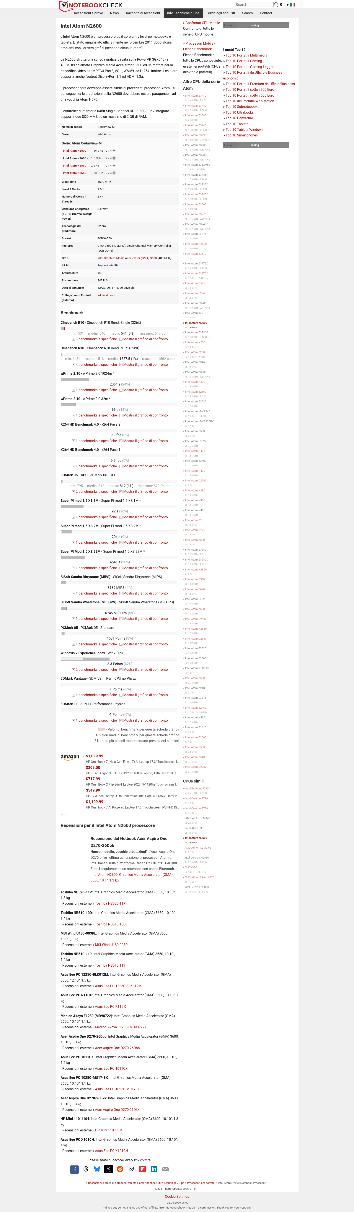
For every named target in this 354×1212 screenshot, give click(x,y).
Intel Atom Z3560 (195, 204)
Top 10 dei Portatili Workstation (250, 101)
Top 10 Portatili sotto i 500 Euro (250, 95)
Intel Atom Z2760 (195, 293)
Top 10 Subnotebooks (242, 107)
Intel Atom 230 (194, 520)
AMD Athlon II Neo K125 (199, 877)
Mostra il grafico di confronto (143, 339)
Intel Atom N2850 (74, 165)
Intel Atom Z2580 (195, 352)
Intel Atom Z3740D (196, 194)
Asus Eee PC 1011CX (111, 1068)
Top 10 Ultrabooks (240, 112)
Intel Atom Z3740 (195, 105)
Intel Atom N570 (195, 381)
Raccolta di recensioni (143, 13)
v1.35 (63, 814)
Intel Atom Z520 (195, 609)
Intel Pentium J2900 (197, 788)
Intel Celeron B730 (196, 798)
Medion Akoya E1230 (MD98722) (120, 1027)
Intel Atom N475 (195, 450)
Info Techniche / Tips (183, 13)
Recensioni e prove (88, 13)
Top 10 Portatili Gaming (244, 61)
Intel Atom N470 (195, 470)
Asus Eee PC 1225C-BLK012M (118, 986)
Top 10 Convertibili (240, 118)
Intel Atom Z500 (195, 747)
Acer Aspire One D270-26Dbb (117, 1048)
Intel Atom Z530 (195, 539)
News (114, 13)
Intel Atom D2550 (196, 638)
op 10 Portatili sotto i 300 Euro (250, 89)
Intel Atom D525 (195, 283)
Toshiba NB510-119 (110, 965)
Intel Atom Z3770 (195, 95)
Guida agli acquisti (221, 13)
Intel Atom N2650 (74, 173)
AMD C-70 (190, 867)
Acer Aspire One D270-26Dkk (117, 1110)
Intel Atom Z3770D (196, 273)
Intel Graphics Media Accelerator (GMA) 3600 (127, 258)
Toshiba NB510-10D (110, 924)
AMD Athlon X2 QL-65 (197, 847)
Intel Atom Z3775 (195, 214)
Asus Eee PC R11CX (110, 1007)
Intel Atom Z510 (195, 757)
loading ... (230, 25)
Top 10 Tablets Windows (244, 130)
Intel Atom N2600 (196, 322)
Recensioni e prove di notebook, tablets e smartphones (122, 1182)
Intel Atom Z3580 (195, 115)
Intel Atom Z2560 (195, 391)
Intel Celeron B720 (196, 808)
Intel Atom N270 (195, 529)
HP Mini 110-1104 (108, 1130)
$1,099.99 (94, 756)
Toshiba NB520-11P (110, 903)
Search (247, 13)
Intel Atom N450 (195, 500)
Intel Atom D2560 (196, 480)
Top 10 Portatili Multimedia (246, 55)
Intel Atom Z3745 (195, 125)
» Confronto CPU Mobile (201, 23)
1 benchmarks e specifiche (94, 390)
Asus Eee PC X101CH (111, 1151)
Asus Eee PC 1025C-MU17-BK (118, 1089)
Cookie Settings (177, 1196)
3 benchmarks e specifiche (94, 339)
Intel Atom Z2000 (195, 737)
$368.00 (93, 767)
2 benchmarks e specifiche (94, 491)
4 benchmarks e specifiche (94, 365)
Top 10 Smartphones (242, 135)
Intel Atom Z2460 (195, 707)
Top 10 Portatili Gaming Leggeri (250, 67)
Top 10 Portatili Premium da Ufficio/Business (260, 84)
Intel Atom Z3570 (195, 253)
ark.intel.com (106, 295)
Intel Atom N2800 (74, 150)
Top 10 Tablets (237, 124)
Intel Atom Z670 (195, 589)
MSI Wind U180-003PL (112, 945)
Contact (266, 13)
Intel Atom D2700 (196, 766)
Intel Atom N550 (195, 342)
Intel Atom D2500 (196, 619)
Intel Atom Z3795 (195, 135)
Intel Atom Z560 (195, 678)
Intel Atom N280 (195, 490)
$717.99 (93, 779)
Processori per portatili (201, 1182)
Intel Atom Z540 (195, 579)
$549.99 (93, 790)
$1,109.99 (94, 802)
